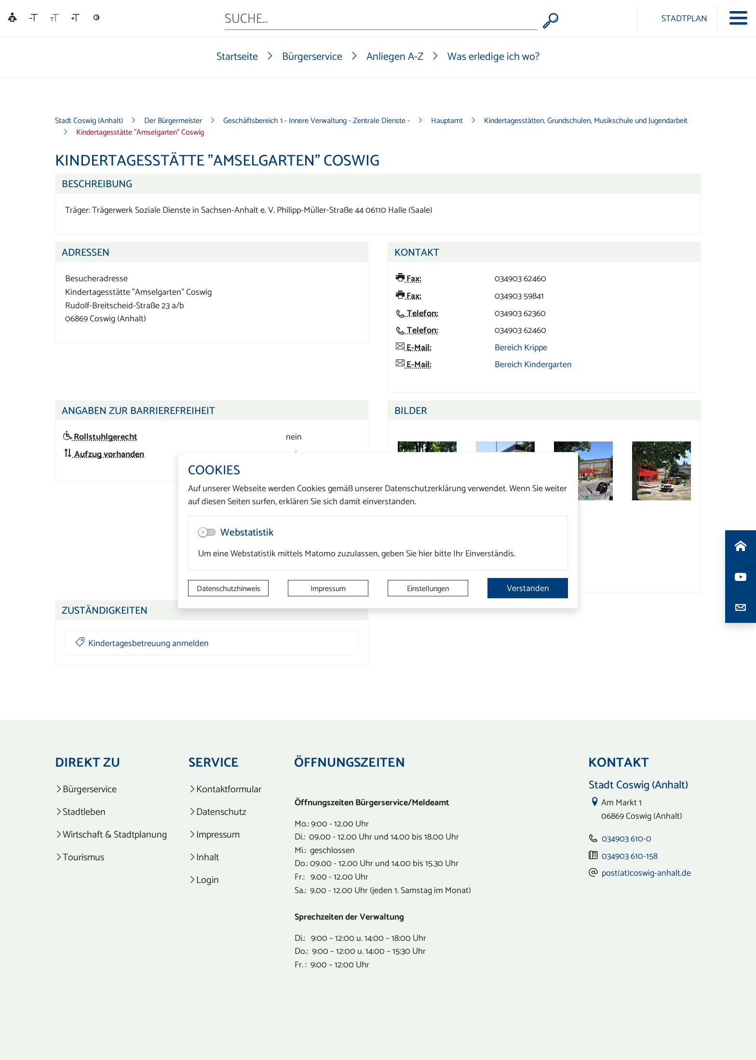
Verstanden (528, 587)
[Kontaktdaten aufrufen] (740, 607)
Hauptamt (447, 120)
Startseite (237, 56)
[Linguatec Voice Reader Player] (12, 18)
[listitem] (111, 789)
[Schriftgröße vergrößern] (75, 18)
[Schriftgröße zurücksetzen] (54, 18)
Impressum (328, 588)
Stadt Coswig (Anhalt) (89, 120)
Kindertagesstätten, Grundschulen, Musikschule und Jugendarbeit (586, 120)
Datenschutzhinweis (228, 588)
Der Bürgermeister (173, 120)
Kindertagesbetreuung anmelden (142, 642)
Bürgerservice (312, 56)
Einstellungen (428, 588)
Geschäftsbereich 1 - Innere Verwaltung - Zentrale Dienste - (316, 120)
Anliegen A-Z (394, 56)
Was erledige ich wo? (493, 56)
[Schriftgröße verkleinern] (33, 18)
